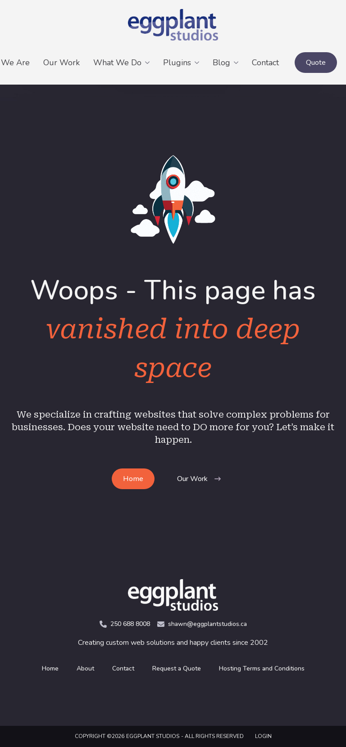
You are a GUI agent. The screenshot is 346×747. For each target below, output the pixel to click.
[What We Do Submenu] (148, 63)
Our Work (61, 62)
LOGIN (263, 736)
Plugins (177, 62)
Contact (265, 62)
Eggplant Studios (152, 736)
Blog (221, 62)
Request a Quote (176, 668)
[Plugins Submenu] (198, 63)
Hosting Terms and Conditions (262, 668)
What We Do (117, 62)
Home (50, 668)
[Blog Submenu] (237, 63)
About (85, 668)
